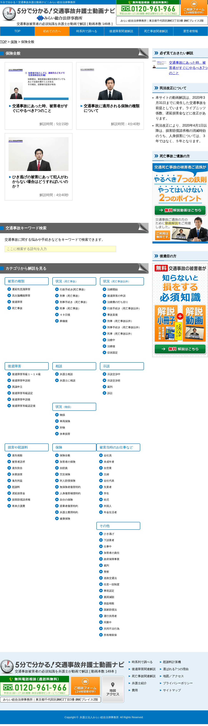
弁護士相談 (66, 376)
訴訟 (110, 394)
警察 (106, 573)
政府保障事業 (111, 560)
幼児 (106, 501)
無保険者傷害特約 (70, 488)
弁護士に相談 (67, 382)
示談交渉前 (113, 382)
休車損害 (65, 435)
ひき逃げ (109, 535)
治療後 (111, 348)
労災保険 (65, 476)
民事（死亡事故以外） (120, 335)
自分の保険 (66, 501)
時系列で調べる (86, 31)
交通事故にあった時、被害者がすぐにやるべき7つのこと (188, 68)
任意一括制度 (111, 586)
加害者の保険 (67, 463)
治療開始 (112, 291)
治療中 (111, 341)
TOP (17, 31)
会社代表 (109, 482)
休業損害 (17, 476)
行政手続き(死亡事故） (73, 291)
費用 (135, 692)
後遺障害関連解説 (121, 31)
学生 (106, 495)
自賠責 (64, 469)
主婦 (106, 476)
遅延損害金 (18, 495)
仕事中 (108, 548)
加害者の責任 (111, 554)
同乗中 (108, 624)
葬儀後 (64, 322)
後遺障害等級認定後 (23, 407)
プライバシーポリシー (178, 685)
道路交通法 (110, 579)
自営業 (108, 469)
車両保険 (65, 423)
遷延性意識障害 (21, 291)
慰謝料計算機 (172, 663)
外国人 (108, 507)
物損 (62, 416)
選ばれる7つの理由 (175, 670)
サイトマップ (172, 692)
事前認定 (109, 592)
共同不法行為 (111, 630)
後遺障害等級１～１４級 (26, 376)
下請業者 (109, 542)
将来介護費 (18, 507)
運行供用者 (110, 617)
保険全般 (65, 457)
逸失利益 (17, 482)
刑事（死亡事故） (70, 297)
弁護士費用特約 (69, 514)
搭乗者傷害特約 (69, 507)
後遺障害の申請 (116, 297)
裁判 (110, 388)
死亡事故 (17, 310)
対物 (62, 429)
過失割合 (17, 469)
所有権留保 (110, 636)
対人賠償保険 (67, 482)
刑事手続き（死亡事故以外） (124, 329)
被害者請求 (18, 463)
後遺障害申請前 (21, 382)
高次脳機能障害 (21, 297)
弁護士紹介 (139, 685)
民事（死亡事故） (70, 310)
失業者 (108, 488)
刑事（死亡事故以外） (120, 322)
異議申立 (17, 388)
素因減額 (109, 598)
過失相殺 (17, 457)
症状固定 (112, 354)
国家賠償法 (110, 611)
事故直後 (112, 316)
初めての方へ (52, 31)
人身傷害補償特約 (70, 495)
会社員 (108, 457)
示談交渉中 (113, 376)
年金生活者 (110, 514)
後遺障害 (17, 303)
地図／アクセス (173, 678)
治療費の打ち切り (117, 303)
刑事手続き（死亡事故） (74, 303)
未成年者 (109, 463)
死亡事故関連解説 (156, 31)
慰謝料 (16, 488)
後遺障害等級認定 (22, 394)
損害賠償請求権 (21, 501)
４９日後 (65, 316)
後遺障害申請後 (21, 401)
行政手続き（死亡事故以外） (124, 310)
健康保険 (65, 520)
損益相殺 (109, 605)
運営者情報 (190, 31)
